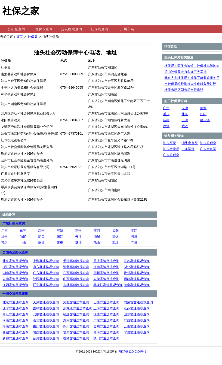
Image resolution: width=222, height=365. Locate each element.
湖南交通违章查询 (76, 320)
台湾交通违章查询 (46, 338)
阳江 (60, 236)
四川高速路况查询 (106, 273)
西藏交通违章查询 (15, 332)
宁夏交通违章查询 (137, 332)
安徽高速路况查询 (106, 279)
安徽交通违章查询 (46, 314)
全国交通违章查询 (15, 294)
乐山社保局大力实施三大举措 (185, 72)
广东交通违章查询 (106, 320)
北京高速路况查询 (15, 261)
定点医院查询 (71, 29)
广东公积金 (171, 155)
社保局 (32, 37)
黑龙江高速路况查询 (108, 285)
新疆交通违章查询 (15, 338)
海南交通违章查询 (15, 326)
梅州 (4, 236)
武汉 (185, 126)
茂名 (4, 242)
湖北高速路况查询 (137, 267)
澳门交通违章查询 (106, 338)
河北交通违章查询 (76, 302)
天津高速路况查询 (76, 261)
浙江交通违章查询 (15, 314)
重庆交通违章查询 (46, 326)
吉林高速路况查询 (76, 285)
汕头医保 (169, 143)
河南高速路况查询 (106, 267)
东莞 (23, 230)
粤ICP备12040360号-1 (132, 351)
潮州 (134, 236)
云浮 (78, 236)
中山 (23, 242)
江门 (97, 230)
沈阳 (203, 114)
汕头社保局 (171, 149)
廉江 (134, 230)
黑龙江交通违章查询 (77, 308)
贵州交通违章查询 (106, 326)
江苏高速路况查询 (137, 261)
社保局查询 (99, 29)
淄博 (203, 108)
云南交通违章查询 (137, 326)
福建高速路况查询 (137, 279)
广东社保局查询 (13, 223)
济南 (166, 120)
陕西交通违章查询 (46, 332)
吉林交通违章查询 (46, 308)
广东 (4, 230)
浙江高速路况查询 (15, 267)
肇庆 (60, 242)
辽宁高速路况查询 (46, 285)
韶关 (41, 236)
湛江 (78, 242)
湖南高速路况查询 (15, 273)
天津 (185, 108)
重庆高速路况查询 (106, 261)
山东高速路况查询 (46, 267)
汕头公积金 (208, 143)
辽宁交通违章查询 (15, 308)
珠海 (41, 242)
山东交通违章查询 (137, 314)
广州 (134, 242)
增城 (97, 236)
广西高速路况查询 (76, 273)
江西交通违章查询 (106, 314)
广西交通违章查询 (137, 320)
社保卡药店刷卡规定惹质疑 (183, 90)
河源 (60, 230)
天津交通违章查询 (46, 302)
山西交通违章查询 (106, 302)
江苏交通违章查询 (137, 308)
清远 (115, 236)
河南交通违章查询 (15, 320)
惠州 (78, 230)
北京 (185, 114)
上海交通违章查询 (106, 308)
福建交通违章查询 (76, 314)
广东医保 (188, 149)
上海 (185, 120)
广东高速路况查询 (46, 273)
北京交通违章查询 (15, 302)
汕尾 (23, 236)
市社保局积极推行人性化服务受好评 (190, 84)
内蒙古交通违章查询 (138, 302)
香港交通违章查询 (76, 338)
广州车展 (127, 29)
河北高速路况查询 (76, 267)
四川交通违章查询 (76, 326)
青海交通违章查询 (106, 332)
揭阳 (115, 230)
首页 (19, 37)
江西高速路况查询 (15, 285)
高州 (41, 230)
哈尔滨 (205, 120)
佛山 (97, 242)
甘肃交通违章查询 (76, 332)
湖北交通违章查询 (46, 320)
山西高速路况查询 (76, 279)
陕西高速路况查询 (46, 279)
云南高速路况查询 (15, 279)
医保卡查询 (44, 29)
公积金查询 (16, 29)
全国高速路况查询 (15, 252)
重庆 (166, 114)
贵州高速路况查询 (137, 273)
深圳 (115, 242)
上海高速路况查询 (46, 261)
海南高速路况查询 (137, 285)
